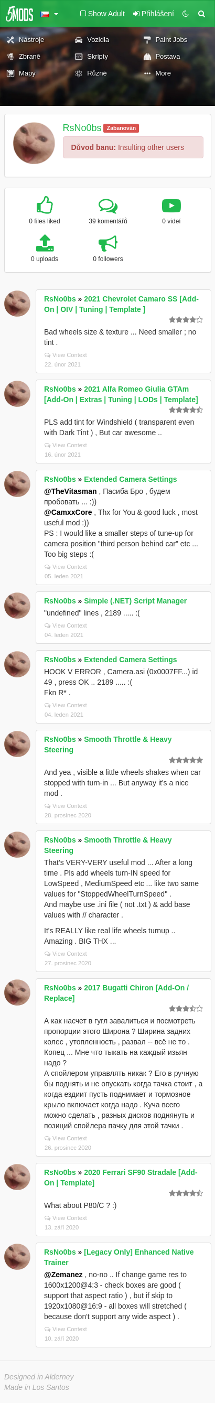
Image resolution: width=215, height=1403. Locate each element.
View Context (66, 355)
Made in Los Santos (36, 1387)
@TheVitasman (70, 491)
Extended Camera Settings (130, 479)
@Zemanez (63, 1274)
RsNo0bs (82, 128)
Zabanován (121, 128)
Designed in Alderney (39, 1377)
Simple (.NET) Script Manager (135, 601)
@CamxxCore (68, 512)
